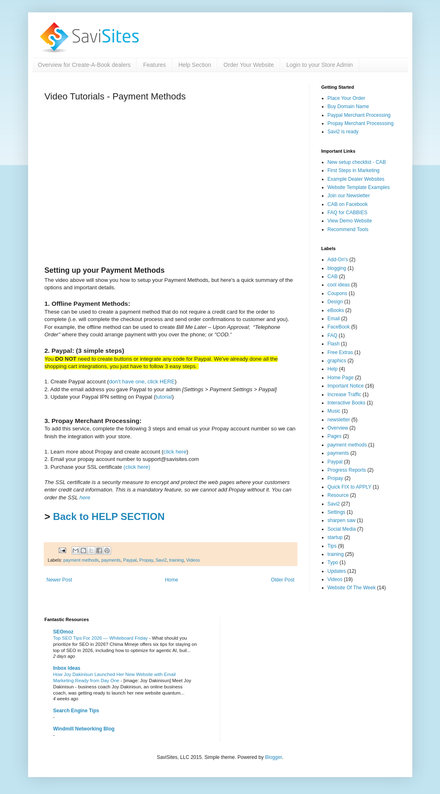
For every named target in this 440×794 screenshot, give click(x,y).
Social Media (342, 529)
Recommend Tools (348, 229)
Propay (146, 560)
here (84, 497)
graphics (337, 361)
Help (333, 369)
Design (335, 302)
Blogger (273, 757)
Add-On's (338, 259)
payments (111, 560)
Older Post (283, 580)
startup (335, 537)
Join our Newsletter (349, 195)
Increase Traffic (345, 394)
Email (334, 318)
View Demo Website (350, 221)
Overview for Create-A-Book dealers (84, 64)
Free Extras (340, 352)
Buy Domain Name (348, 106)
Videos (193, 560)
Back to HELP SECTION (108, 516)
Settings (336, 512)
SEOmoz (63, 632)
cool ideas (339, 285)
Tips (332, 546)
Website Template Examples (359, 187)
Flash (334, 344)
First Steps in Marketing (354, 170)
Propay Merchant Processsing (361, 123)
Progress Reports (347, 470)
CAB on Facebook (348, 204)
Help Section (194, 64)
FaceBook (339, 327)
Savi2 (160, 560)
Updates (337, 571)
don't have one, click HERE (142, 381)
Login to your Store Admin (319, 64)
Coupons (337, 293)
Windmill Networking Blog (84, 729)
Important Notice (346, 386)
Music (334, 411)
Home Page (341, 377)
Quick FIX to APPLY (350, 487)
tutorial (164, 397)
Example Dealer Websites (356, 179)
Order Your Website (249, 64)
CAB (333, 276)
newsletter (339, 420)
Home (171, 580)
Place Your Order (346, 98)
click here (175, 452)
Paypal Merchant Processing (359, 115)
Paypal (130, 560)
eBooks (336, 310)
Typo (333, 562)
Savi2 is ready (343, 132)
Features (154, 64)
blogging (337, 268)
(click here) (137, 467)
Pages (335, 436)
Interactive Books (347, 403)
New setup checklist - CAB (357, 162)
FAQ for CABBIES (348, 212)
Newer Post (59, 580)
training (176, 560)
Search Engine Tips (76, 711)
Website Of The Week (352, 588)
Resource (338, 495)
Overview (338, 428)
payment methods (81, 560)
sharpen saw (342, 520)
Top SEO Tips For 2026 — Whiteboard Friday (101, 638)
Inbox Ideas (67, 668)
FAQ (333, 335)
